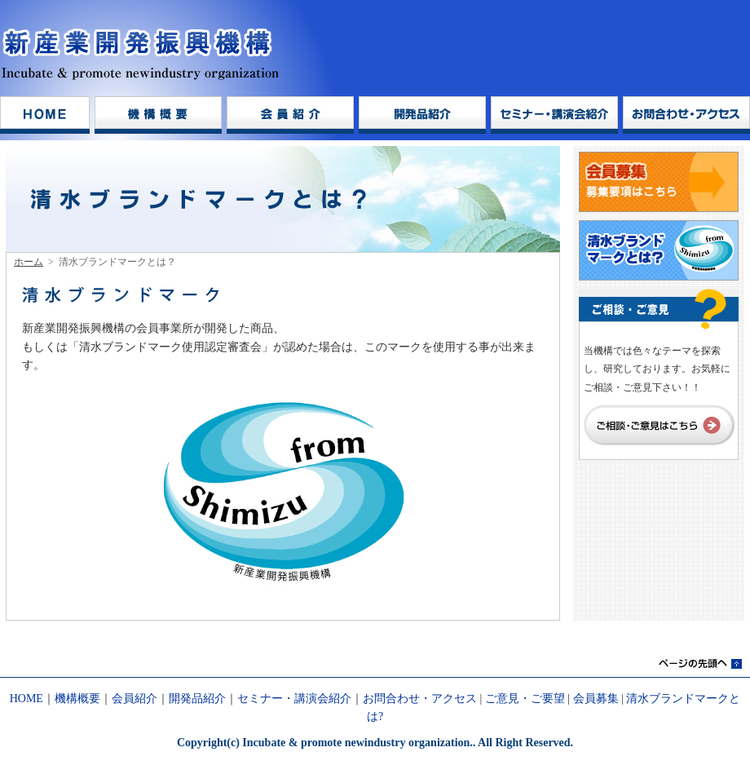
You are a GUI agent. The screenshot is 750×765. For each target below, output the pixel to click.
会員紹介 (134, 698)
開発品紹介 (197, 698)
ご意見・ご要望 (525, 698)
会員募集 (596, 698)
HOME (26, 698)
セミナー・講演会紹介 (294, 698)
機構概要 (77, 698)
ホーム (28, 262)
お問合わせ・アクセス (420, 698)
